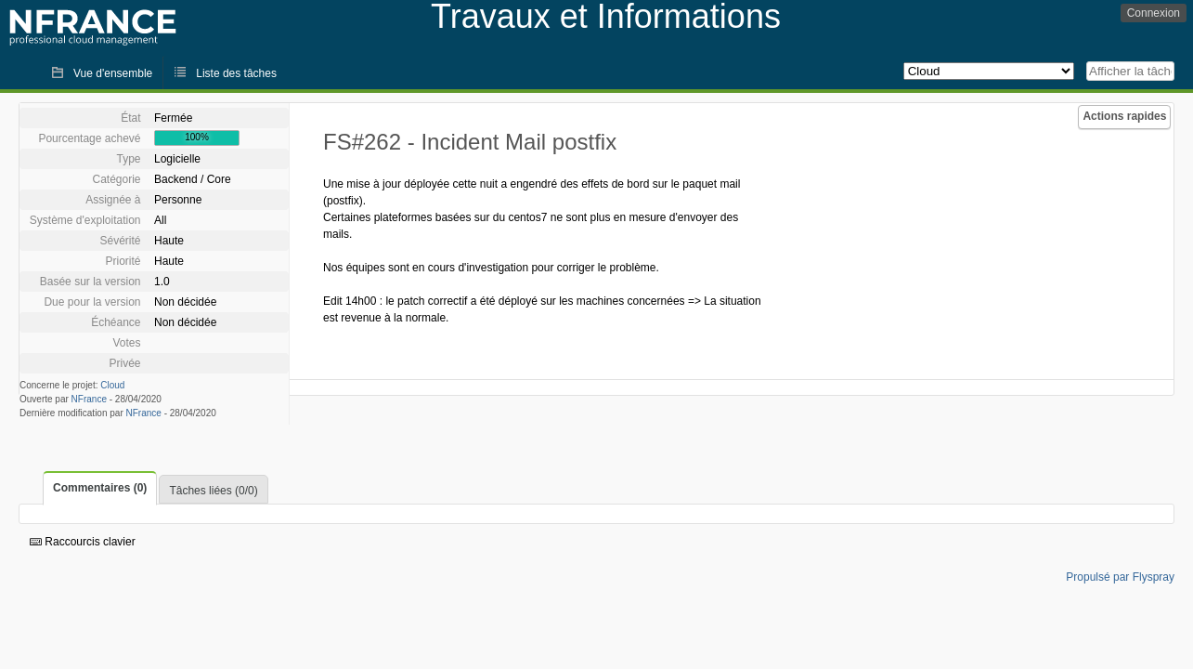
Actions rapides (1124, 116)
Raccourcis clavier (83, 541)
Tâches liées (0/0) (213, 490)
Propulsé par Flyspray (1120, 577)
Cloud (112, 385)
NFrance (89, 399)
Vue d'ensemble (112, 73)
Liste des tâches (236, 73)
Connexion (1153, 13)
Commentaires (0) (100, 487)
